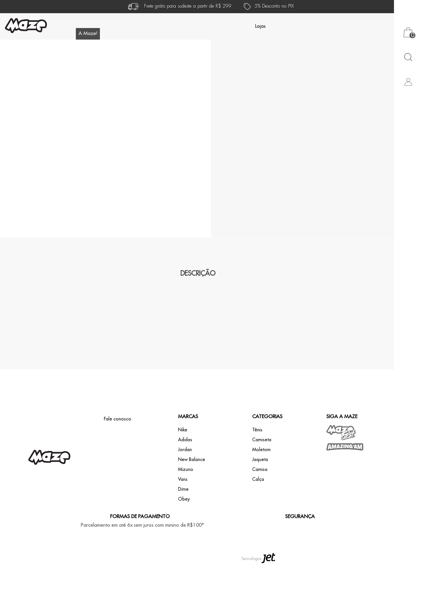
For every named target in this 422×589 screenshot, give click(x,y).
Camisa (259, 494)
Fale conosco (117, 443)
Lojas (260, 26)
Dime (183, 513)
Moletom (261, 474)
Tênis (257, 454)
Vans (183, 504)
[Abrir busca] (408, 56)
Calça (258, 504)
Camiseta (261, 464)
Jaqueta (260, 484)
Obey (184, 523)
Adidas (185, 464)
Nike (182, 454)
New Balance (191, 484)
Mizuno (185, 494)
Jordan (185, 474)
